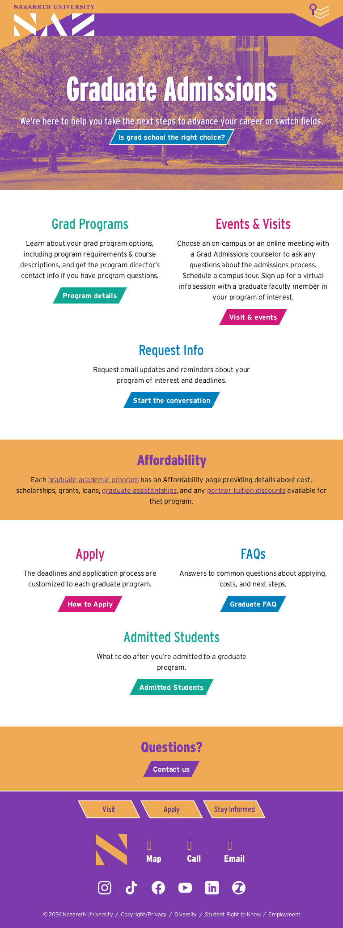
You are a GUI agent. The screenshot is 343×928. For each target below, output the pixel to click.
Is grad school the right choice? (172, 137)
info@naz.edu (234, 849)
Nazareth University (54, 20)
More (319, 11)
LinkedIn (212, 887)
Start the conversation (171, 400)
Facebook (158, 887)
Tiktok (131, 887)
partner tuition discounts (246, 490)
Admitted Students (171, 687)
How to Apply (90, 604)
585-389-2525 (194, 849)
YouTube (185, 887)
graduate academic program (93, 479)
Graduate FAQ (253, 604)
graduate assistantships (139, 490)
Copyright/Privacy (143, 914)
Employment (284, 914)
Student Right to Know (233, 914)
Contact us (171, 769)
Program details (90, 295)
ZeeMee (239, 887)
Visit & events (253, 317)
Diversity (185, 914)
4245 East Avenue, (153, 849)
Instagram (104, 887)
